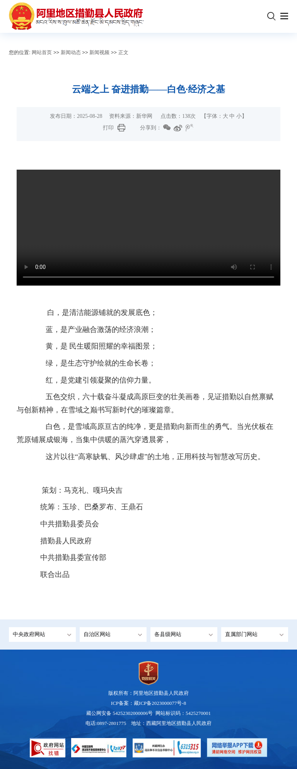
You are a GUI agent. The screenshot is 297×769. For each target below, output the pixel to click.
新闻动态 (71, 52)
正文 (123, 52)
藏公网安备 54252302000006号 (120, 713)
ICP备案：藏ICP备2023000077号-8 (148, 703)
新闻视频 (99, 52)
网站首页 (42, 52)
